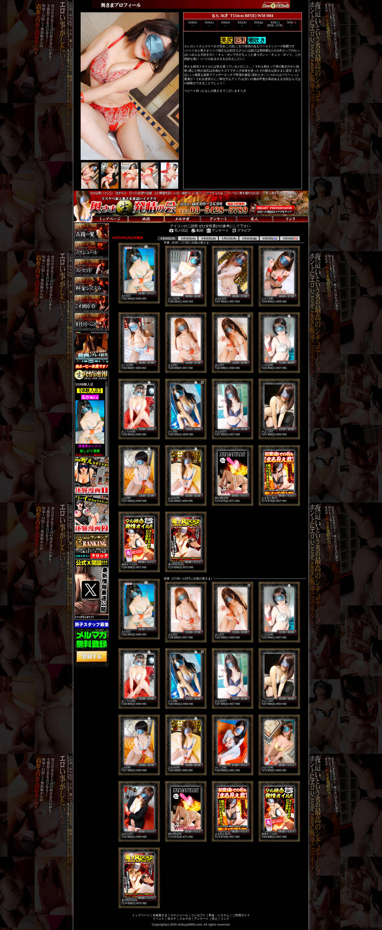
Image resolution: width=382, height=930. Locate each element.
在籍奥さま (160, 915)
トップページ (141, 915)
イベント (158, 918)
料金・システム (219, 915)
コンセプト (198, 915)
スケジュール (179, 915)
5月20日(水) (208, 238)
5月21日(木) (228, 238)
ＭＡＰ (171, 918)
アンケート (201, 918)
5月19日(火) (188, 238)
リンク (224, 918)
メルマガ (185, 918)
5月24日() (290, 238)
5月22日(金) (249, 238)
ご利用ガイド (241, 915)
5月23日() (269, 238)
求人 (215, 918)
